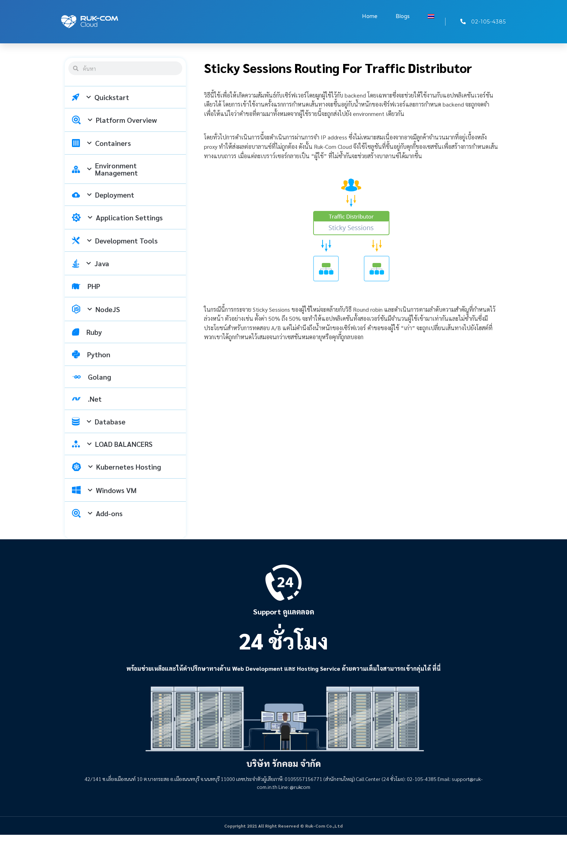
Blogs (403, 16)
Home (370, 16)
